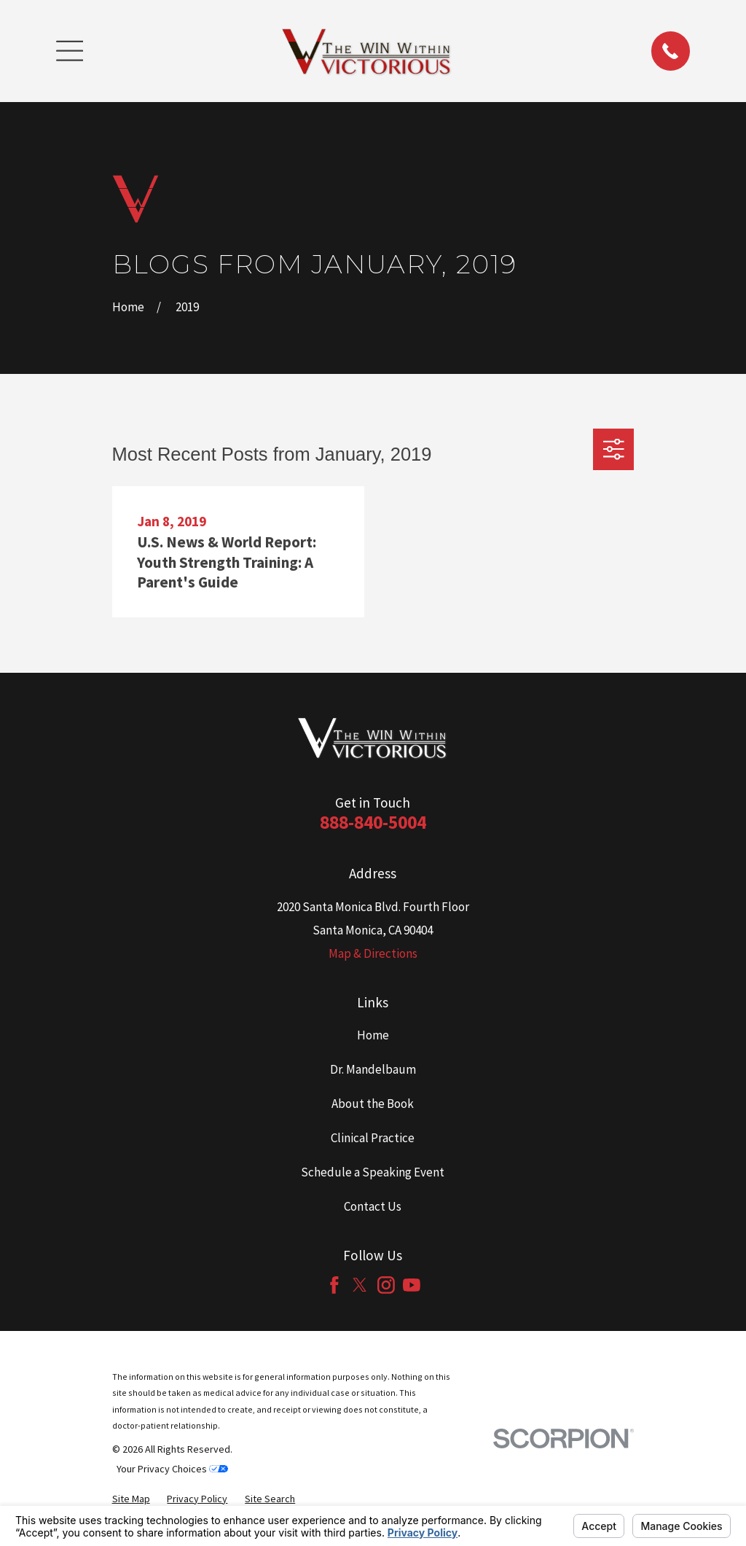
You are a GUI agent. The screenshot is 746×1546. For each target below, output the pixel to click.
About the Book (372, 1104)
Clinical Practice (373, 1138)
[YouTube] (411, 1285)
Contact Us (372, 1206)
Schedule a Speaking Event (372, 1172)
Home (373, 1035)
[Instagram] (386, 1285)
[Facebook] (334, 1285)
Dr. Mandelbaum (373, 1069)
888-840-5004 (373, 822)
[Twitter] (360, 1285)
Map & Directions (373, 953)
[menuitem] (131, 1499)
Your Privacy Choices (172, 1468)
